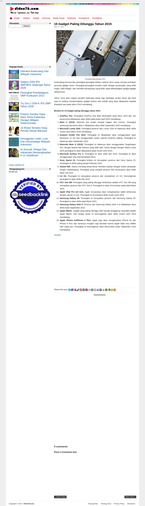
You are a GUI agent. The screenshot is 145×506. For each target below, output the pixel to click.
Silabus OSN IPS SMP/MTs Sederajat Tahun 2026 (35, 85)
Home (17, 18)
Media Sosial (58, 18)
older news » (130, 497)
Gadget (36, 18)
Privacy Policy (119, 504)
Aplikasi (26, 18)
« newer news (60, 497)
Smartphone (84, 18)
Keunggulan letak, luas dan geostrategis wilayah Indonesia (35, 141)
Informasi (46, 18)
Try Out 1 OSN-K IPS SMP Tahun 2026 (35, 105)
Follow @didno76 (16, 165)
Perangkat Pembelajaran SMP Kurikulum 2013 (34, 94)
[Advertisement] (95, 261)
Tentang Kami (106, 504)
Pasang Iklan (93, 504)
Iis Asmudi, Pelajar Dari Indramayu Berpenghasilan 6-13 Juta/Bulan (35, 152)
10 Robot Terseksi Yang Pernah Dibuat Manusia (33, 129)
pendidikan (97, 18)
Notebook (71, 18)
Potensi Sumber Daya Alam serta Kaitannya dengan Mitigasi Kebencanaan (32, 118)
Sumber (57, 235)
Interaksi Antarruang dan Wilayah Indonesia (34, 73)
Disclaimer (131, 504)
